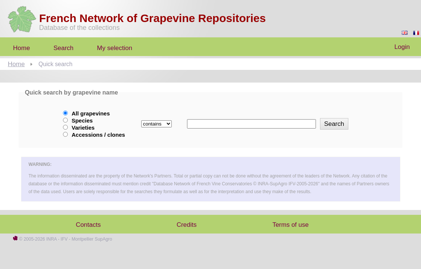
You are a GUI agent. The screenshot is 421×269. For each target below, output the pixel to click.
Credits (187, 224)
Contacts (88, 224)
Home (16, 64)
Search (63, 48)
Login (402, 46)
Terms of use (290, 224)
